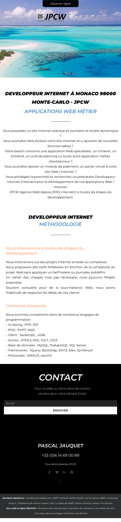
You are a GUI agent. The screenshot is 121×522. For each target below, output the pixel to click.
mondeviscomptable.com (38, 498)
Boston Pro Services (102, 503)
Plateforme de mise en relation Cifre (36, 503)
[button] (60, 481)
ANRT (55, 498)
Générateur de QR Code (75, 513)
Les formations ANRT (95, 498)
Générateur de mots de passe (52, 508)
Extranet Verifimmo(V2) (71, 498)
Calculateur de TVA (104, 508)
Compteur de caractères (81, 508)
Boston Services (83, 503)
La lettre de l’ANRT (65, 503)
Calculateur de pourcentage (48, 513)
